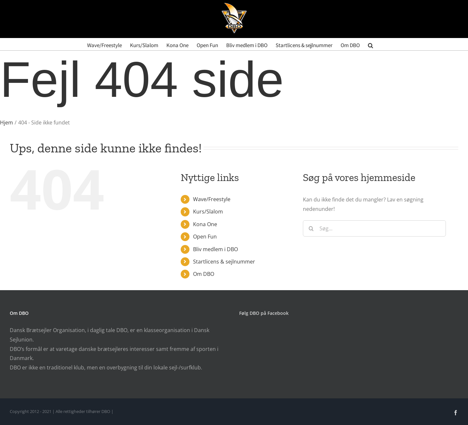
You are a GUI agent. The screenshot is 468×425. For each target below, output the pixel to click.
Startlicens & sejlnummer (224, 261)
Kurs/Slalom (208, 211)
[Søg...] (374, 228)
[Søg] (311, 228)
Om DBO (203, 273)
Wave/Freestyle (211, 199)
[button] (370, 44)
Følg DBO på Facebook (264, 313)
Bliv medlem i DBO (215, 249)
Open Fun (205, 236)
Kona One (205, 224)
